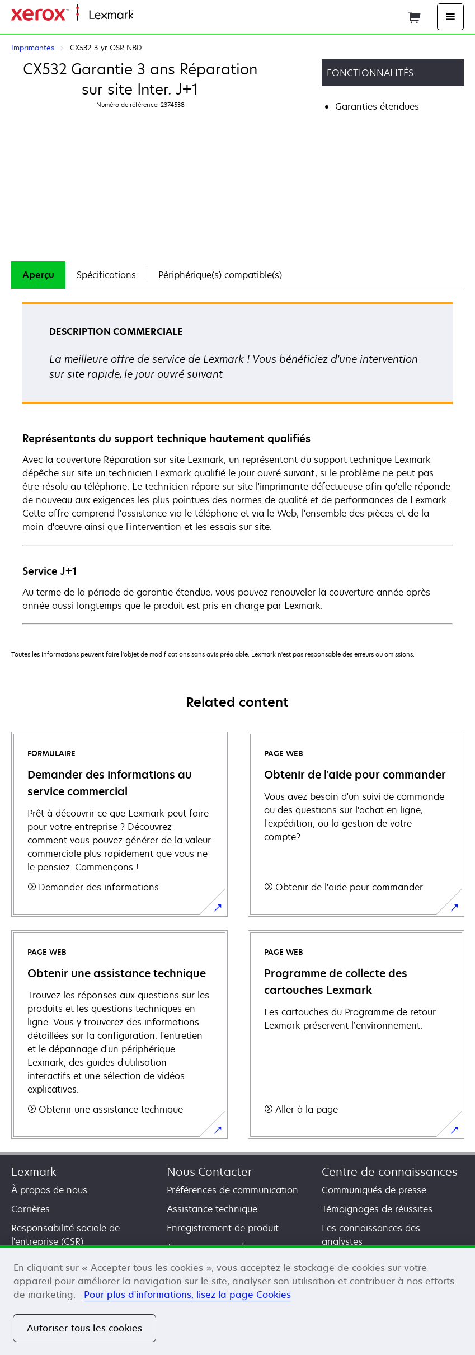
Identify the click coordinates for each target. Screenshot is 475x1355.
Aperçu (38, 275)
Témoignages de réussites (377, 1209)
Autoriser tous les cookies (84, 1328)
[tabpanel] (237, 462)
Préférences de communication (232, 1190)
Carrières (30, 1209)
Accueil (146, 15)
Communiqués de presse (374, 1190)
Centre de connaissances (390, 1171)
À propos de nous (49, 1190)
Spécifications (106, 275)
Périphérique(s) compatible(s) (220, 275)
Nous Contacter (209, 1171)
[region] (237, 1300)
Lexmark (34, 1171)
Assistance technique (212, 1209)
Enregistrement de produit (223, 1228)
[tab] (38, 275)
